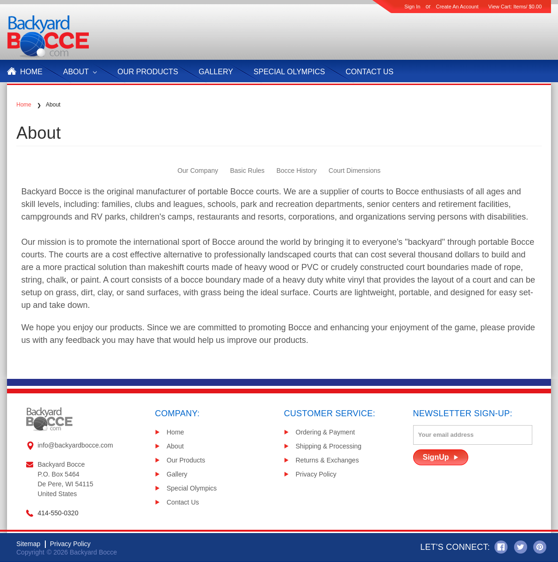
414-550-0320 (58, 513)
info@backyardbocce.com (75, 445)
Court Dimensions (354, 170)
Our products (147, 72)
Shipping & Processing (329, 446)
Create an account (457, 6)
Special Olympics (289, 72)
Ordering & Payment (325, 432)
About (80, 72)
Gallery (216, 72)
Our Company (198, 170)
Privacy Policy (316, 474)
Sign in (412, 6)
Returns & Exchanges (327, 460)
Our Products (186, 460)
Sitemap (28, 544)
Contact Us (370, 72)
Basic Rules (247, 170)
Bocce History (296, 170)
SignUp (436, 457)
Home (31, 72)
